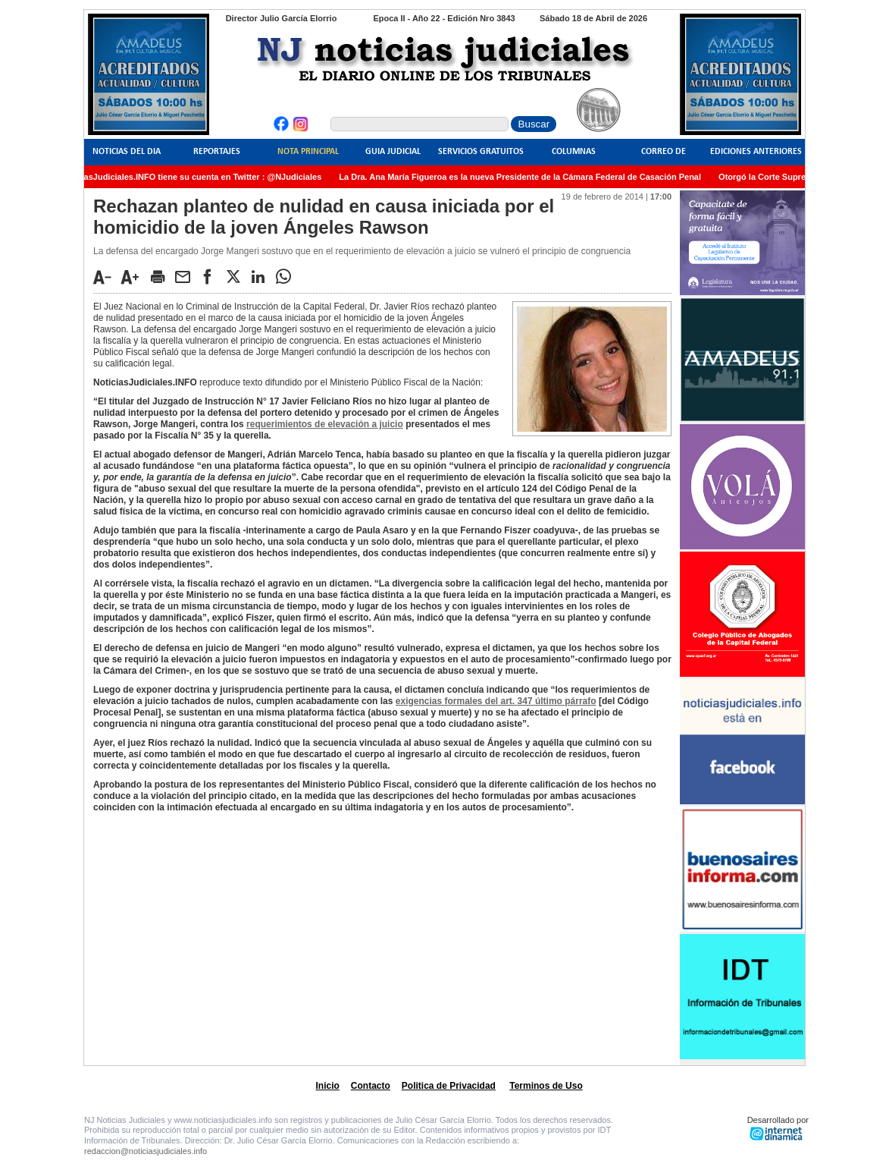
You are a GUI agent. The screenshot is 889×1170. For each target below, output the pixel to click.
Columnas (574, 151)
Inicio (328, 1085)
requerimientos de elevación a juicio (324, 424)
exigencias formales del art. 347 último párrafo (496, 701)
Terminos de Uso (545, 1085)
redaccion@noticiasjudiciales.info (145, 1151)
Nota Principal (308, 151)
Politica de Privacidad (449, 1085)
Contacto (370, 1085)
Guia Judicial (393, 151)
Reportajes (216, 151)
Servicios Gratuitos (481, 151)
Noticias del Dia (126, 151)
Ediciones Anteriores (756, 151)
